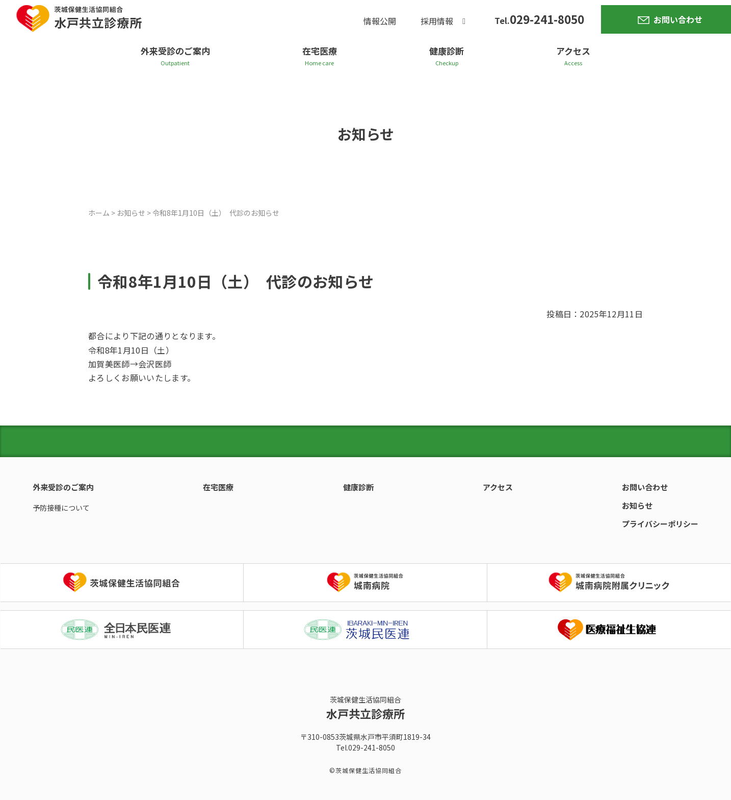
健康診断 (446, 50)
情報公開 (379, 21)
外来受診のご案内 (175, 50)
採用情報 (437, 21)
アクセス (573, 50)
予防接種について (61, 508)
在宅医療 (319, 50)
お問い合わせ (678, 19)
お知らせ (637, 505)
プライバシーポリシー (660, 523)
